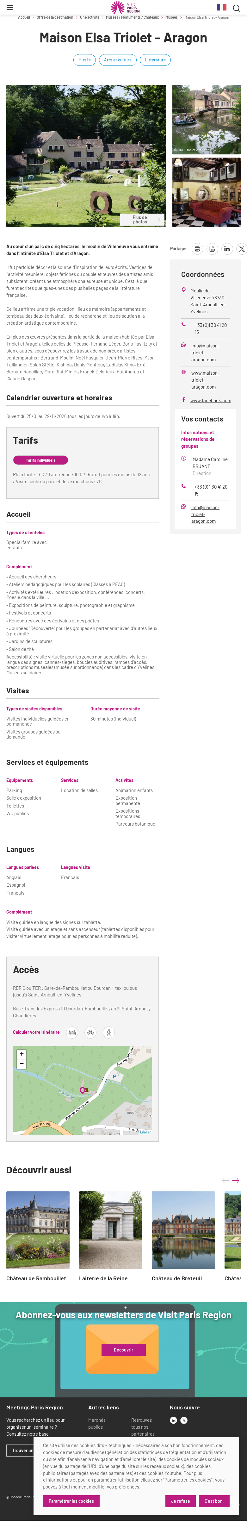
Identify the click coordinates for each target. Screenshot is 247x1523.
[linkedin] (173, 1420)
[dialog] (136, 1476)
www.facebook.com (210, 400)
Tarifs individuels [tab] (40, 460)
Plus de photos (147, 219)
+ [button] (22, 1054)
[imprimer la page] (197, 249)
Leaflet (145, 1132)
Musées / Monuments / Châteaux (132, 17)
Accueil (24, 17)
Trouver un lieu (27, 1450)
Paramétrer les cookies (71, 1501)
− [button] (22, 1064)
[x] (184, 1420)
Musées (171, 17)
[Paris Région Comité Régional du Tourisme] (125, 7)
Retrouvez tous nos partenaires (143, 1427)
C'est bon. (214, 1501)
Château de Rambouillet (36, 1278)
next (236, 1181)
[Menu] (10, 7)
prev (225, 1181)
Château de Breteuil (177, 1278)
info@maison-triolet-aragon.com (205, 352)
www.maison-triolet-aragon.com (205, 380)
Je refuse (180, 1501)
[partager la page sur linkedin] (227, 249)
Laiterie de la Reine (103, 1278)
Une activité (89, 17)
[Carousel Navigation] (230, 1181)
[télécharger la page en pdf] (212, 249)
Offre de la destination (55, 17)
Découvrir (123, 1350)
